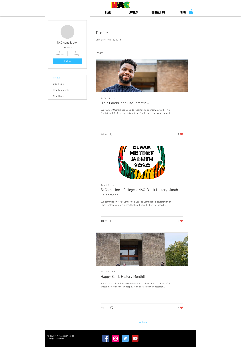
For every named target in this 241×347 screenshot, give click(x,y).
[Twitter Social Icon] (125, 338)
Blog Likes (58, 96)
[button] (191, 11)
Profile (56, 77)
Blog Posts (58, 84)
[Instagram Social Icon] (115, 338)
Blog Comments (61, 90)
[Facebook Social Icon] (105, 338)
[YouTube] (135, 338)
